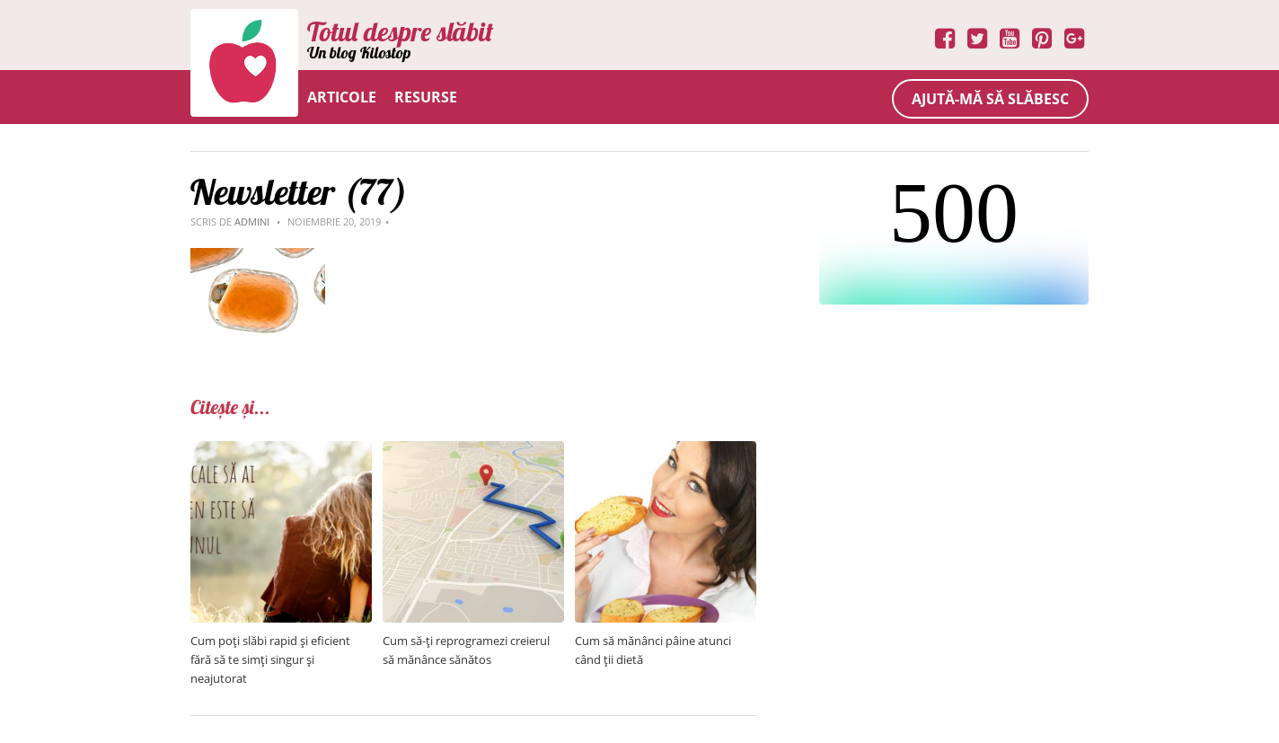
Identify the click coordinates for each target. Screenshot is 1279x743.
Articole (341, 97)
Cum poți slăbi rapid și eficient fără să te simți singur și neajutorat (270, 659)
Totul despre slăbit (400, 31)
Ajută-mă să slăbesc (990, 99)
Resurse (425, 97)
